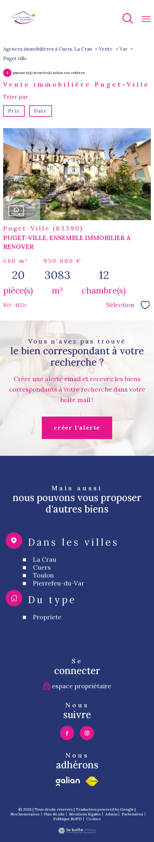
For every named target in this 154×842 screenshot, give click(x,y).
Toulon (43, 592)
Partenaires (132, 814)
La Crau (44, 576)
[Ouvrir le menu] (146, 19)
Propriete (47, 634)
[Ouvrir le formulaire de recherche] (127, 19)
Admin (111, 814)
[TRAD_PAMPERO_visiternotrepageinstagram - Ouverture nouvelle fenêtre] (87, 733)
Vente (105, 49)
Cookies (93, 819)
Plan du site (54, 814)
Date (41, 111)
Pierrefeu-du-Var (58, 600)
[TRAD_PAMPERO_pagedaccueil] (23, 22)
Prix (13, 111)
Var (123, 49)
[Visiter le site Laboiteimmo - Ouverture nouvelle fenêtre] (77, 831)
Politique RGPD (67, 818)
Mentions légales (85, 814)
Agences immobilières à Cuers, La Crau (47, 49)
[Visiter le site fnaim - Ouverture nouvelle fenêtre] (92, 781)
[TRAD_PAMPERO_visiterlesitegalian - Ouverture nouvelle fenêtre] (68, 781)
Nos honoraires (25, 814)
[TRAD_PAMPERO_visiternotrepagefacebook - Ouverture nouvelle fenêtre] (67, 733)
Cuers (42, 584)
